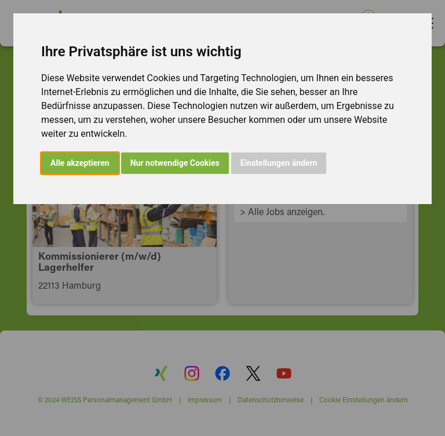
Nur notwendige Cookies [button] (175, 163)
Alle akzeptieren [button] (80, 163)
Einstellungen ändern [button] (279, 163)
